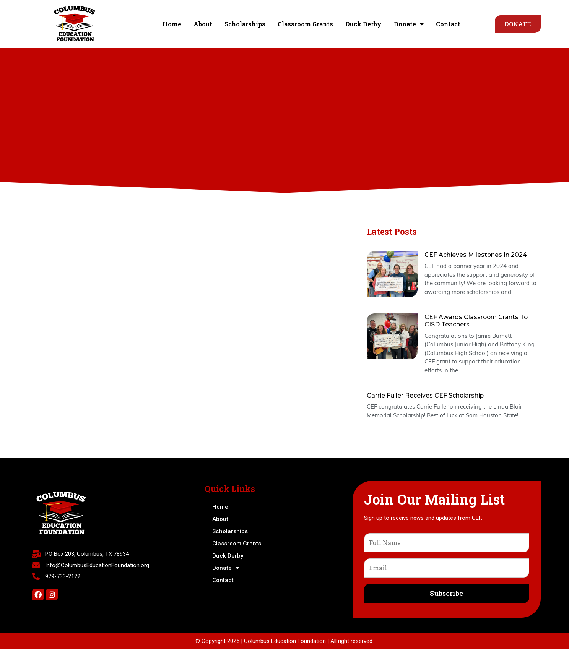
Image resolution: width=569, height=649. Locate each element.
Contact (448, 24)
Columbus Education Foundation (285, 641)
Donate (409, 24)
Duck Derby (363, 24)
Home (172, 24)
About (202, 24)
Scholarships (244, 24)
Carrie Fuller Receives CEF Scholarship (425, 395)
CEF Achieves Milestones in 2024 (475, 254)
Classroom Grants (305, 24)
